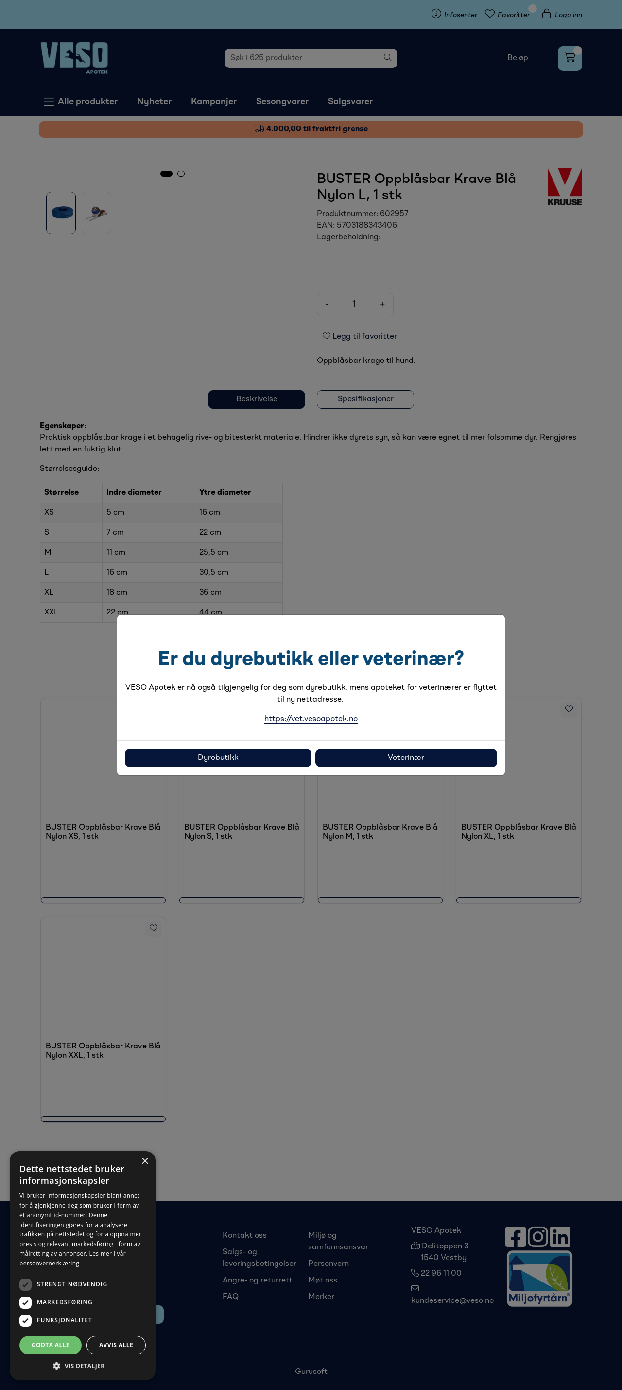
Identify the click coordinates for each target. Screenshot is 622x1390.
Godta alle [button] (50, 1345)
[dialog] (83, 1265)
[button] (82, 1366)
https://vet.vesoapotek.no (311, 719)
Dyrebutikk (218, 758)
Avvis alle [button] (116, 1345)
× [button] (144, 1161)
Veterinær (406, 758)
